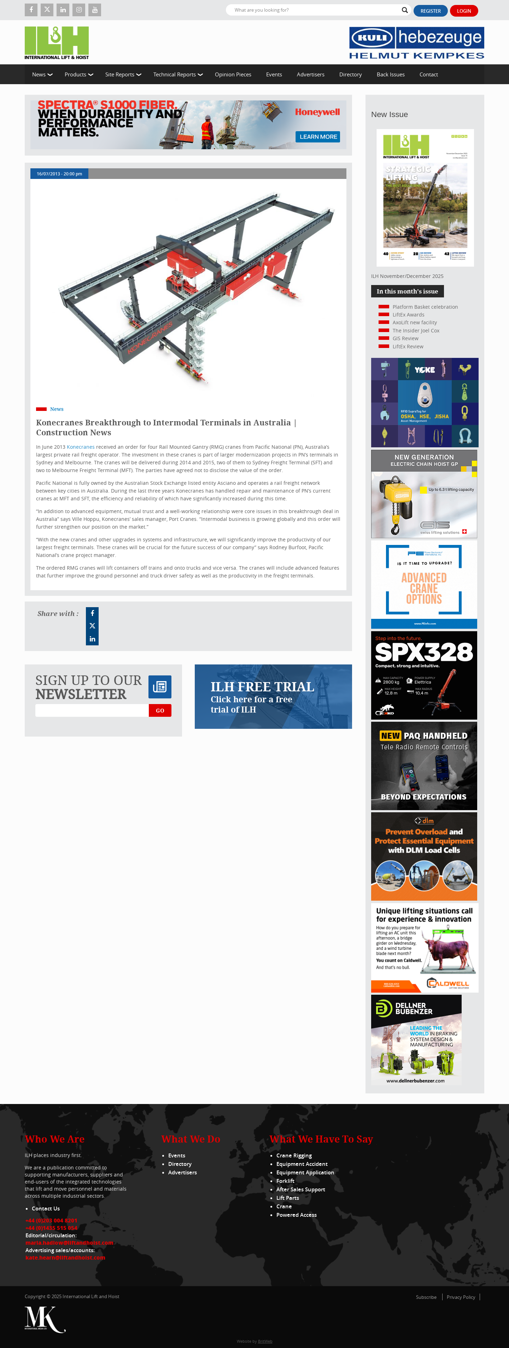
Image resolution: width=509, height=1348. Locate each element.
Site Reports (119, 74)
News (39, 74)
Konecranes (81, 446)
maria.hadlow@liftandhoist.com (69, 1243)
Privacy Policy (461, 1297)
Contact (429, 74)
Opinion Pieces (233, 74)
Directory (350, 74)
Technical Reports (174, 74)
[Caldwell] (425, 990)
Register (431, 11)
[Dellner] (416, 1083)
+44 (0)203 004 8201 (51, 1220)
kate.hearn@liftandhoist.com (65, 1257)
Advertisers (310, 74)
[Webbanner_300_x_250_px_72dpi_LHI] (424, 808)
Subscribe (426, 1297)
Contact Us (46, 1208)
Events (274, 74)
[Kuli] (416, 42)
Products (75, 74)
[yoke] (425, 445)
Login (464, 11)
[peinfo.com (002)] (424, 626)
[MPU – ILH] (424, 898)
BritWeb (265, 1341)
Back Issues (391, 74)
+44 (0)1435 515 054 (51, 1228)
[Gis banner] (424, 536)
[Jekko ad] (424, 717)
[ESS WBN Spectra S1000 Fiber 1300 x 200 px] (188, 125)
